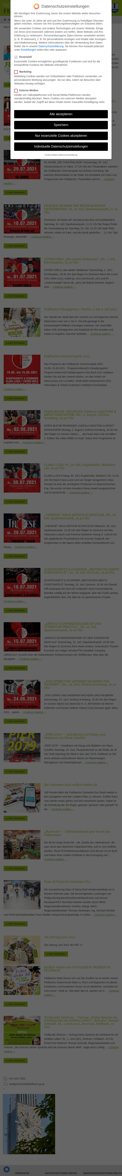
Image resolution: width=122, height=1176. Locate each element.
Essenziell (24, 56)
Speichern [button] (61, 125)
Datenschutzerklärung (50, 46)
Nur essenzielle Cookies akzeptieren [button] (61, 135)
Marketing (24, 71)
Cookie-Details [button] (51, 155)
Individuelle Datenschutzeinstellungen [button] (61, 146)
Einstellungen (28, 49)
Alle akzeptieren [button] (61, 114)
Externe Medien (27, 90)
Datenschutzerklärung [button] (67, 155)
